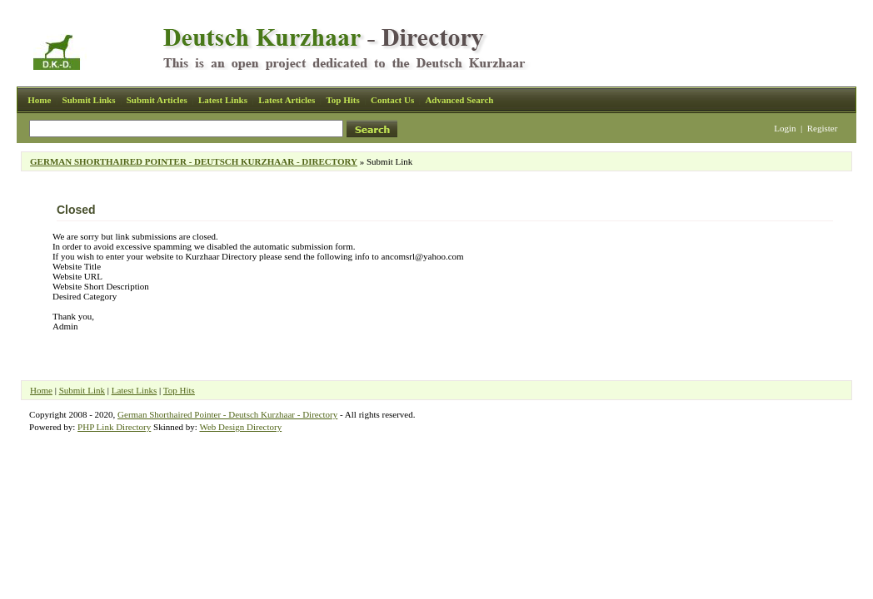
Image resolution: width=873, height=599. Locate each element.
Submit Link (82, 390)
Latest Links (222, 100)
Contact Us (392, 100)
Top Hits (342, 100)
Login (785, 128)
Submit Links (89, 100)
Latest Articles (286, 100)
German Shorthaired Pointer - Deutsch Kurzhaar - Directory (227, 414)
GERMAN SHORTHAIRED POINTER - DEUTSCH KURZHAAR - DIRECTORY (193, 161)
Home (39, 100)
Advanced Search (459, 100)
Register (822, 128)
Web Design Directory (240, 427)
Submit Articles (157, 100)
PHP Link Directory (114, 427)
